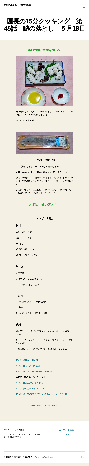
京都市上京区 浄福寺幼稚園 (19, 5)
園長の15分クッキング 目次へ (44, 409)
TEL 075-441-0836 (66, 433)
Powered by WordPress (46, 460)
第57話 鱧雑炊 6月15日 (28, 360)
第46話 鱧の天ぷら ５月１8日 (31, 383)
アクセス (65, 438)
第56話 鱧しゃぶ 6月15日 (29, 366)
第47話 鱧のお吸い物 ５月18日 (32, 389)
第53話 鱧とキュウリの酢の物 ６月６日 (36, 371)
